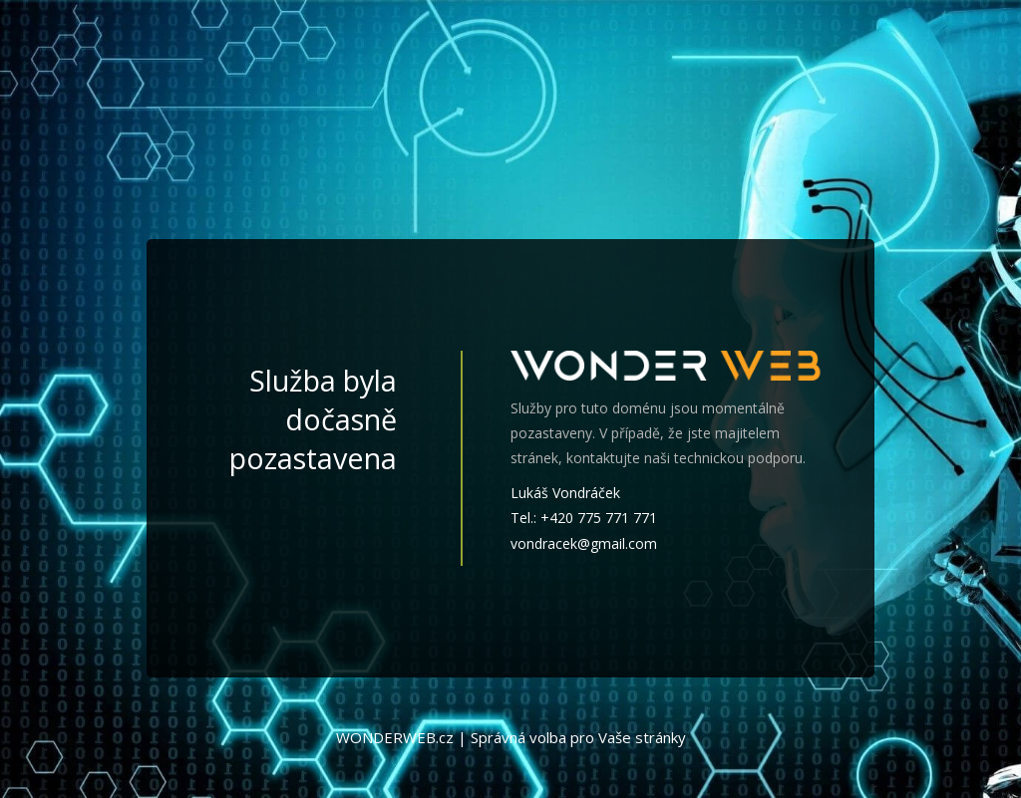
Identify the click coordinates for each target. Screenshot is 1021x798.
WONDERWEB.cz (395, 737)
